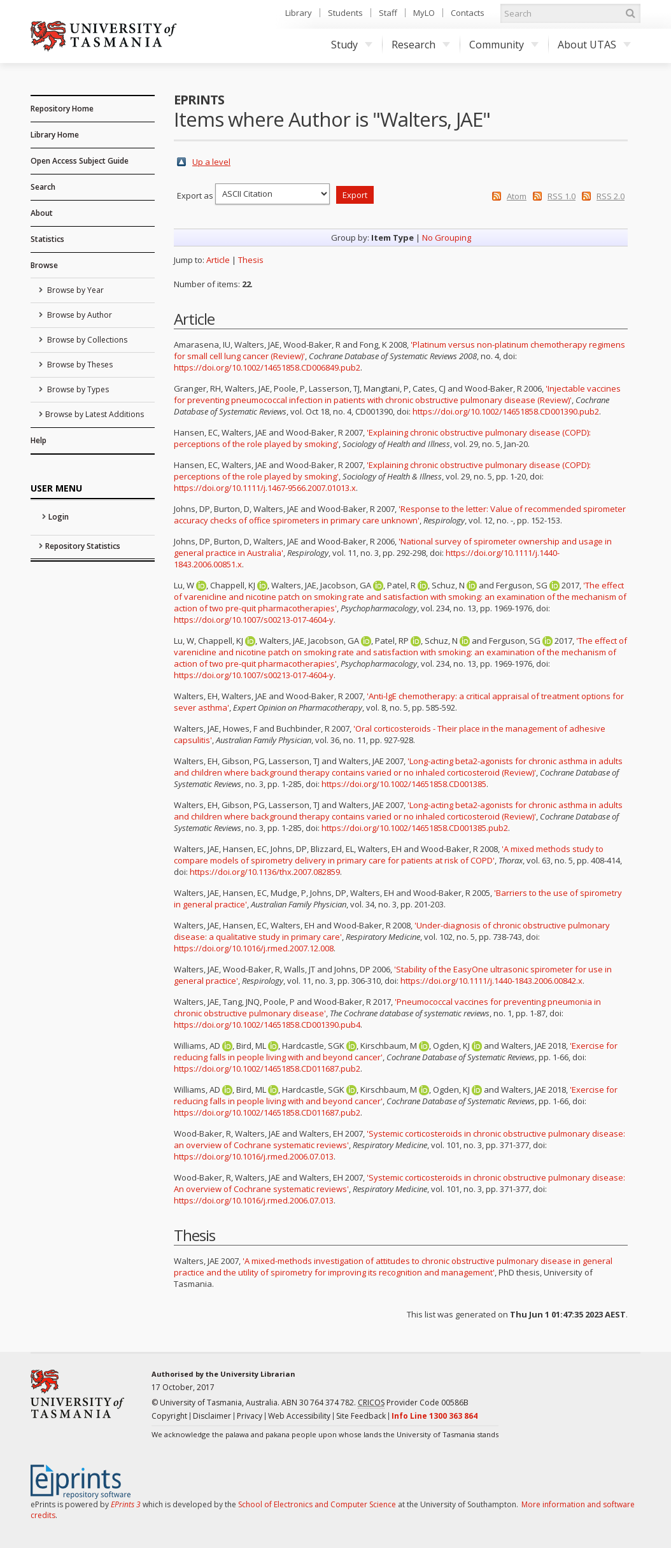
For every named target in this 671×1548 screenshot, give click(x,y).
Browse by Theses (79, 364)
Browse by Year (74, 290)
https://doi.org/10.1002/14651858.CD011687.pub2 (267, 1068)
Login (58, 516)
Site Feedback (361, 1415)
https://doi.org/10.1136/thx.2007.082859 (265, 871)
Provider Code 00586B (413, 1403)
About (42, 213)
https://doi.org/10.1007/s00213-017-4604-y (254, 619)
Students (345, 12)
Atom (516, 196)
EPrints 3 (126, 1504)
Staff (388, 12)
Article (218, 260)
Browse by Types (77, 389)
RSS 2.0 (611, 196)
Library (298, 12)
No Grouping (446, 237)
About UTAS (594, 45)
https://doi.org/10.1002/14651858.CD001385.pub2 (414, 828)
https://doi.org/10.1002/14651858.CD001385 (403, 784)
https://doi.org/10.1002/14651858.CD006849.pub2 (267, 367)
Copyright (169, 1415)
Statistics (47, 239)
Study (351, 45)
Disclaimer (212, 1415)
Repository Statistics (82, 546)
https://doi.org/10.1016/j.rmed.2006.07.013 (254, 1156)
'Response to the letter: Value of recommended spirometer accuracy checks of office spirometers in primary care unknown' (400, 514)
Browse (44, 265)
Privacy (249, 1415)
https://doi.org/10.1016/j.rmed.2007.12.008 (254, 948)
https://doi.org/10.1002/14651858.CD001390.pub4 (267, 1024)
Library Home (55, 134)
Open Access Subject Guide (80, 160)
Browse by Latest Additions (94, 414)
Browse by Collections (86, 339)
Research (421, 45)
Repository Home (62, 108)
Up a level (211, 161)
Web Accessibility (299, 1415)
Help (38, 440)
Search (43, 186)
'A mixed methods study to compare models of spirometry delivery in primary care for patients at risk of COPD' (389, 854)
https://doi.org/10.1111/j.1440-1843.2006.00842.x (491, 980)
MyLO (424, 12)
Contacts (467, 12)
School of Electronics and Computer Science (317, 1504)
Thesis (251, 260)
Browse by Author (78, 314)
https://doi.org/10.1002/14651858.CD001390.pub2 (506, 411)
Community (504, 45)
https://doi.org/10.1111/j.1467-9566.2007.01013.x (265, 488)
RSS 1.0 (561, 196)
